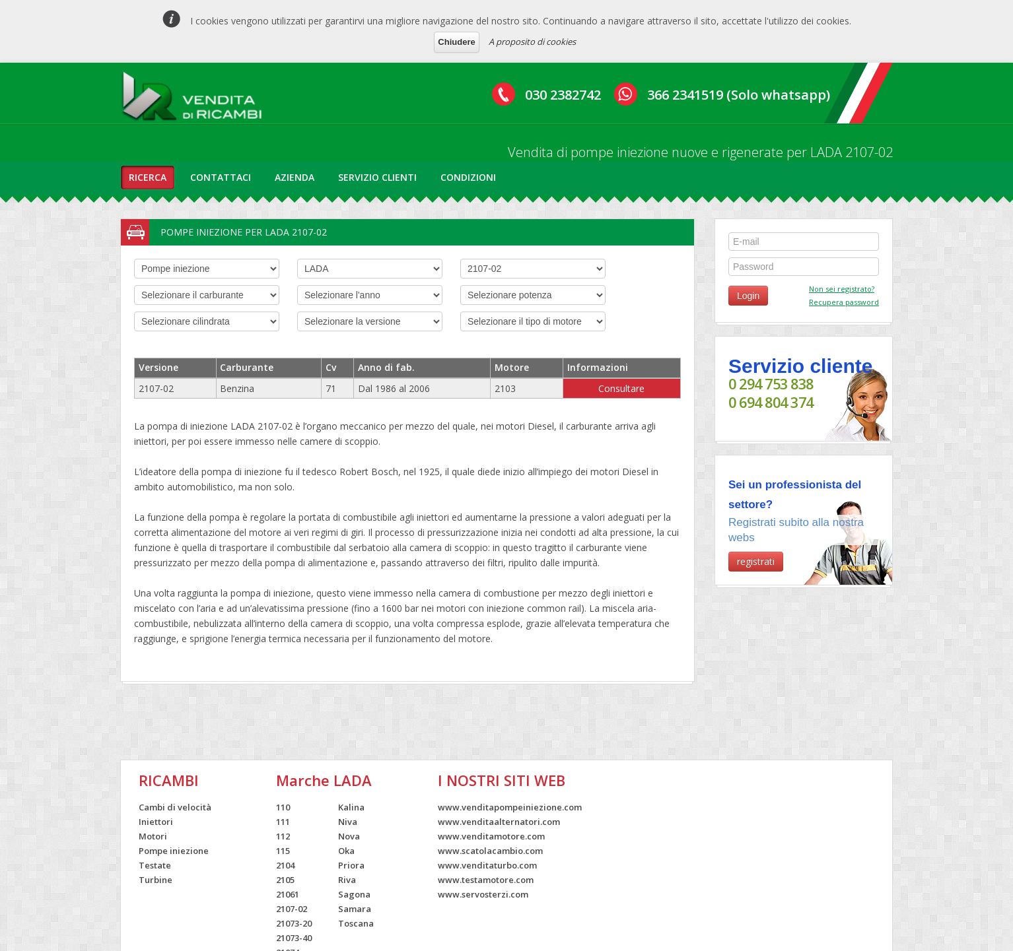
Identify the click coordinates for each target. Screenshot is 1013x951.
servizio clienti (377, 177)
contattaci (220, 177)
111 (283, 822)
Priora (351, 865)
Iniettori (156, 822)
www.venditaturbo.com (487, 865)
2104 (285, 865)
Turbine (155, 880)
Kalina (351, 807)
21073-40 (294, 938)
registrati (756, 561)
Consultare (621, 388)
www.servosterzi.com (483, 894)
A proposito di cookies (532, 42)
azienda (294, 177)
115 (283, 851)
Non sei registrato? (841, 289)
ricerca (147, 177)
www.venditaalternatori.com (499, 822)
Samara (354, 909)
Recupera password (844, 302)
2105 (285, 880)
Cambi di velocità (175, 807)
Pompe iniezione (174, 851)
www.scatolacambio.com (490, 851)
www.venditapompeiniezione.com (510, 807)
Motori (153, 836)
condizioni (468, 177)
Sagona (354, 894)
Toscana (356, 923)
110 (283, 807)
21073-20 (294, 923)
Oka (346, 851)
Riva (347, 880)
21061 (287, 894)
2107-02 (291, 909)
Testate (155, 865)
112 (283, 836)
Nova (349, 836)
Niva (347, 822)
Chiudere (456, 42)
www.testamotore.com (486, 880)
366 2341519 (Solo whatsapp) (738, 95)
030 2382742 (563, 95)
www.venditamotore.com (491, 836)
